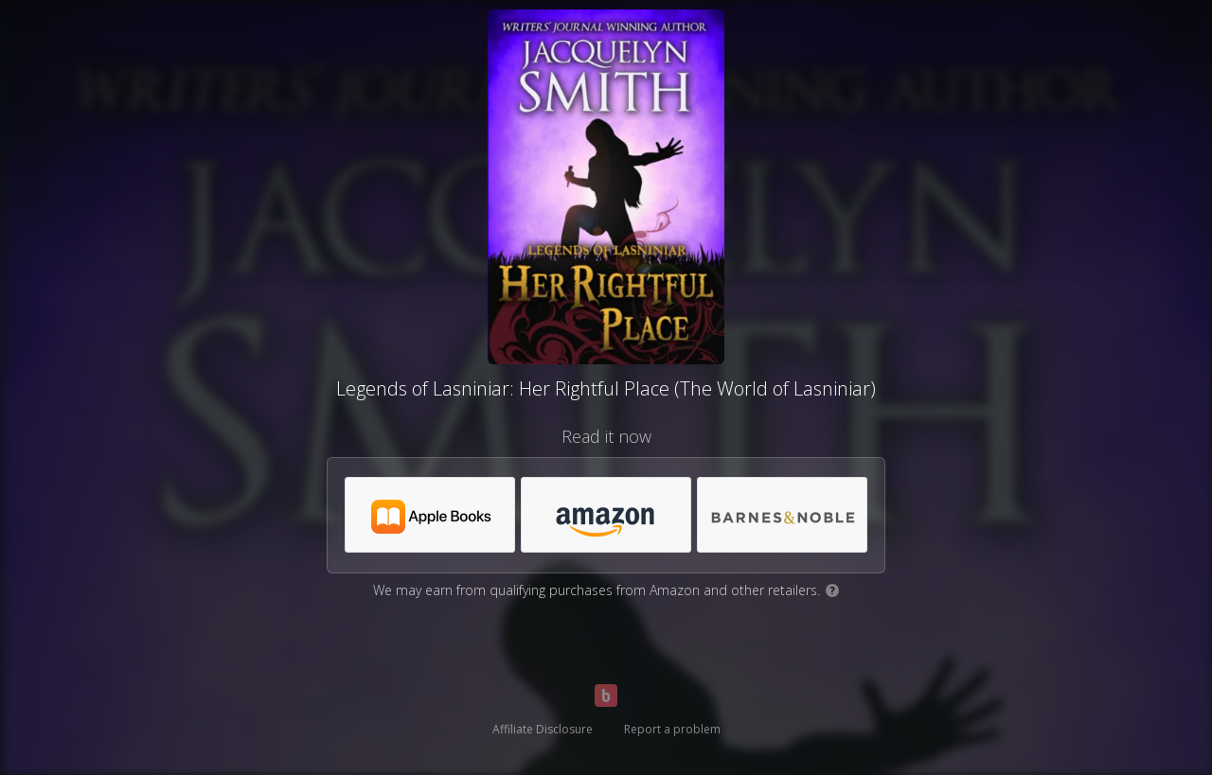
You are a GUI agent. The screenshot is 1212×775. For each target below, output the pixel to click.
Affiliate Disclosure (542, 729)
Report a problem (672, 729)
